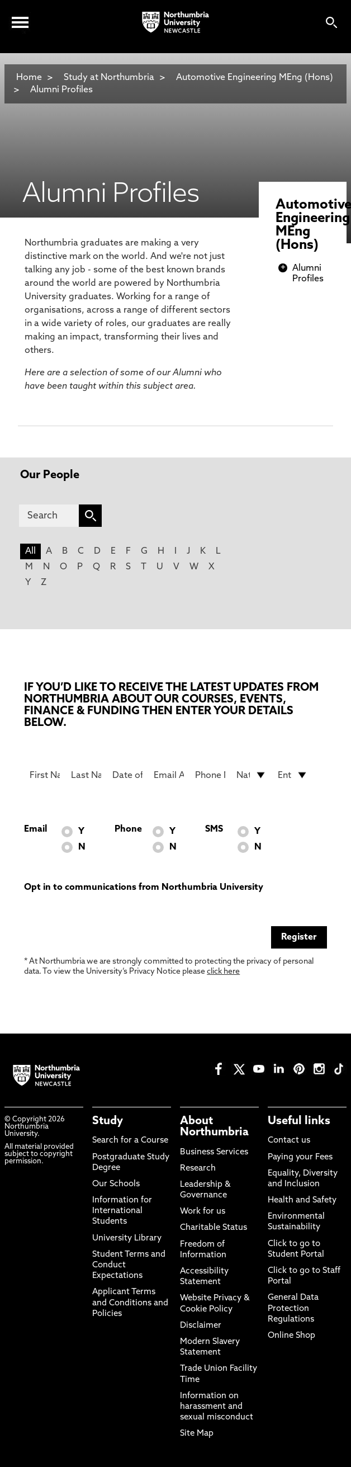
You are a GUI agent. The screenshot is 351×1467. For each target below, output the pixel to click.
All (30, 551)
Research (198, 1168)
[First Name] (44, 775)
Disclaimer (200, 1326)
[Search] (49, 515)
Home (29, 77)
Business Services (214, 1152)
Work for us (202, 1211)
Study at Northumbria (109, 77)
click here (223, 972)
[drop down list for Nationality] (251, 775)
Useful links (299, 1121)
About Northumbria (214, 1127)
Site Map (197, 1434)
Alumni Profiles (61, 90)
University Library (127, 1238)
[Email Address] (168, 775)
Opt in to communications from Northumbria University (143, 887)
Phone (128, 829)
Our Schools (116, 1184)
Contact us (289, 1140)
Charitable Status (213, 1228)
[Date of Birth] (127, 775)
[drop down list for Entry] (293, 775)
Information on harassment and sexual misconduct (216, 1407)
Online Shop (291, 1336)
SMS (214, 829)
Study (107, 1121)
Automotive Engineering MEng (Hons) (254, 77)
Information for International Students (122, 1211)
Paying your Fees (300, 1157)
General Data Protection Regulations (293, 1308)
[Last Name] (86, 775)
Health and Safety (302, 1200)
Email (35, 829)
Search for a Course (130, 1140)
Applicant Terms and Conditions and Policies (130, 1303)
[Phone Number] (210, 775)
